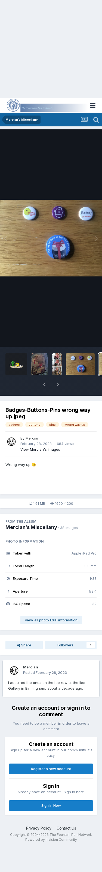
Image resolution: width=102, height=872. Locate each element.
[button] (44, 384)
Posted (45, 672)
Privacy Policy (38, 828)
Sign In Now (51, 805)
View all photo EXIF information (51, 620)
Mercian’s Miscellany (31, 527)
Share (24, 645)
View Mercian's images (40, 449)
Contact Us (66, 828)
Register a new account (51, 769)
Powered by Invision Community (51, 839)
